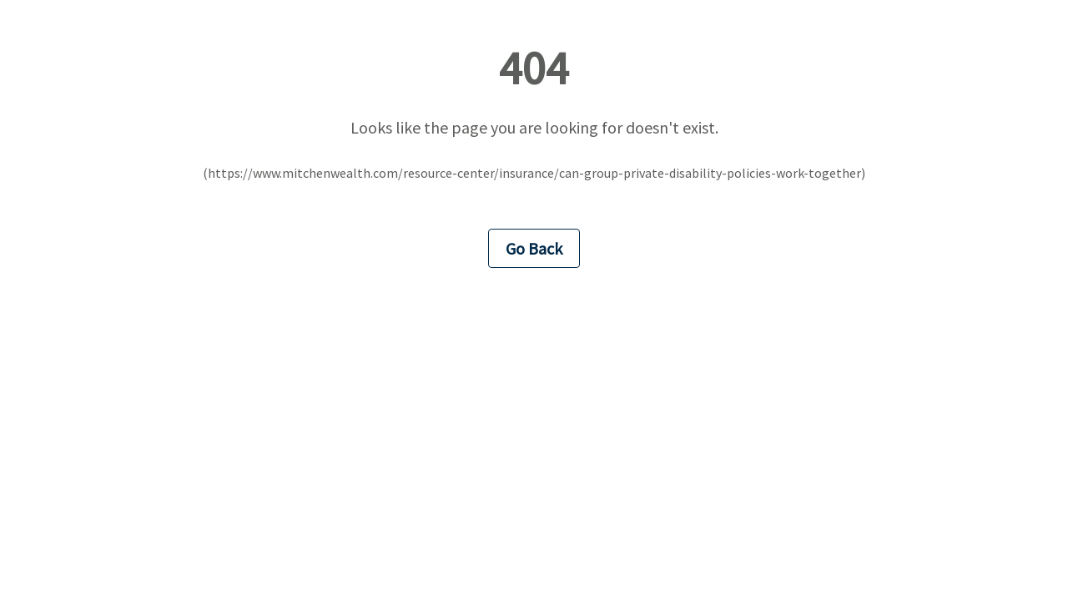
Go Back (534, 248)
